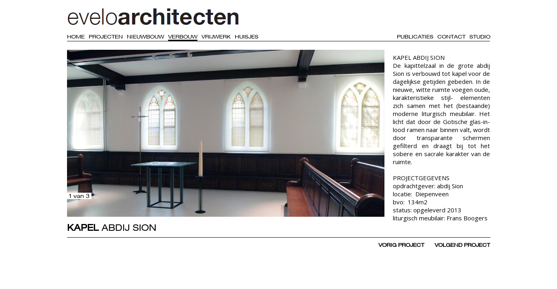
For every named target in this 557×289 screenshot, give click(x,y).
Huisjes (246, 36)
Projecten (106, 36)
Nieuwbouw (145, 36)
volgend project (462, 245)
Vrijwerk (216, 36)
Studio (480, 36)
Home (76, 36)
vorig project (401, 245)
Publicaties (415, 36)
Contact (451, 36)
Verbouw (182, 36)
